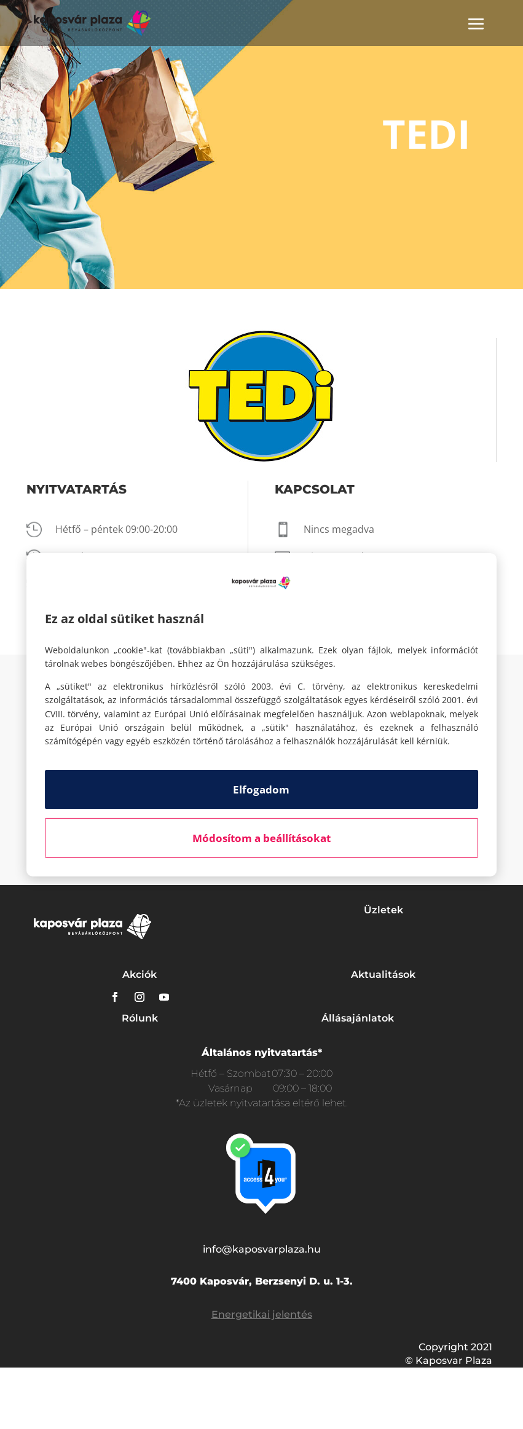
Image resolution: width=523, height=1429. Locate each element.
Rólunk (140, 1018)
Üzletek (383, 910)
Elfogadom (261, 789)
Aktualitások (383, 974)
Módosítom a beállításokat (261, 838)
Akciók (139, 974)
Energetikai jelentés (261, 1314)
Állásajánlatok (357, 1018)
